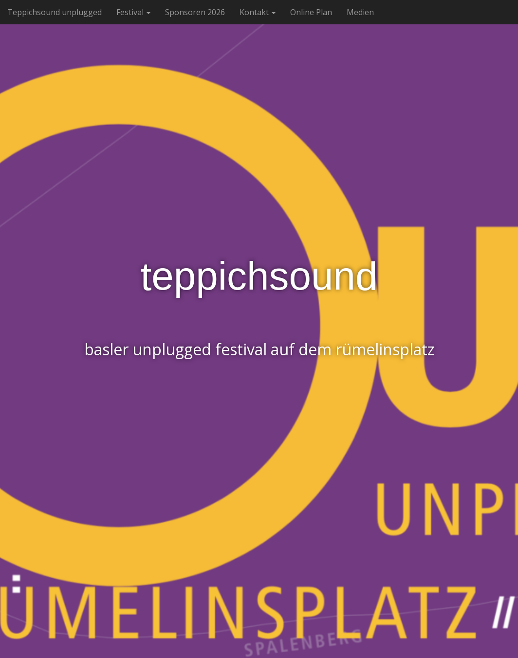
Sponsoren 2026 (195, 12)
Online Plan (311, 12)
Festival (133, 12)
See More (259, 393)
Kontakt (258, 12)
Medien (360, 12)
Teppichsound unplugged (54, 12)
